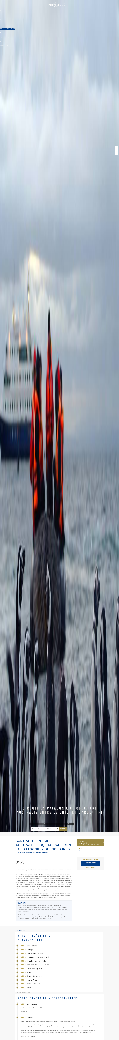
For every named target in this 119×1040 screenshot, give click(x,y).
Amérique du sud (29, 833)
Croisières (3, 10)
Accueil (17, 833)
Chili (40, 833)
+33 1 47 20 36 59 (46, 19)
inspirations (3, 15)
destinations (4, 6)
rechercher (63, 828)
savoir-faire (45, 24)
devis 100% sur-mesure (49, 15)
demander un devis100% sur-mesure (90, 863)
